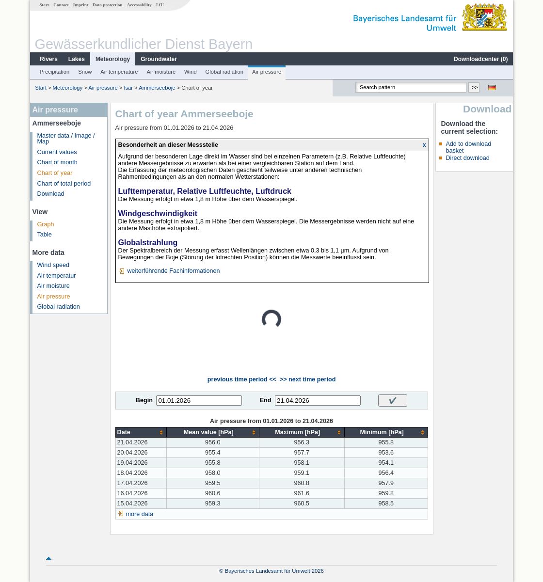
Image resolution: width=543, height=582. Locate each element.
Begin (144, 400)
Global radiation (224, 72)
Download (50, 193)
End (266, 400)
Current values (57, 152)
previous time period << (242, 379)
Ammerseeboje (157, 88)
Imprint (80, 4)
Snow (85, 72)
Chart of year (55, 173)
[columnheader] (140, 432)
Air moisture (161, 72)
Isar (128, 88)
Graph (45, 224)
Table (44, 234)
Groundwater (159, 59)
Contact (60, 4)
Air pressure (266, 72)
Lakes (76, 59)
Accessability (139, 4)
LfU (160, 4)
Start (44, 4)
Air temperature (119, 72)
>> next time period (307, 379)
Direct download (467, 158)
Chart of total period (64, 183)
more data (140, 514)
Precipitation (55, 72)
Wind (190, 72)
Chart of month (57, 162)
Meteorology (113, 59)
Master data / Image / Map (66, 138)
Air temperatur (56, 275)
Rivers (49, 59)
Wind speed (53, 265)
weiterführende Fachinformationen (173, 270)
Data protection (107, 4)
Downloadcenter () (481, 59)
